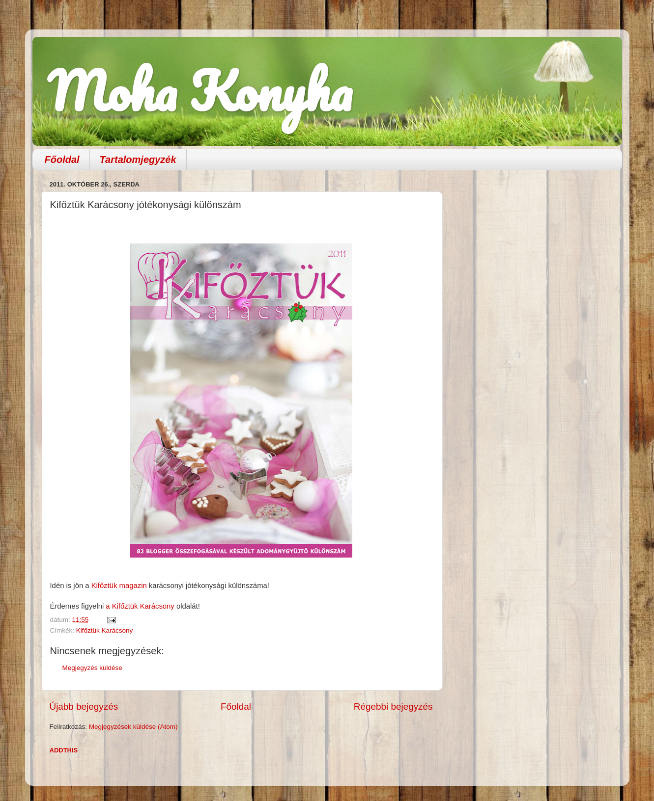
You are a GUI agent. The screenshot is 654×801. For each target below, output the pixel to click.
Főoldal (62, 159)
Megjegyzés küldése (92, 667)
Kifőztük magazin (118, 585)
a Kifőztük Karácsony (141, 606)
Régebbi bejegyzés (393, 706)
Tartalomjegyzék (138, 159)
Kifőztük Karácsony (104, 630)
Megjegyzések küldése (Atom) (133, 726)
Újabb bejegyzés (84, 706)
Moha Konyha (199, 91)
